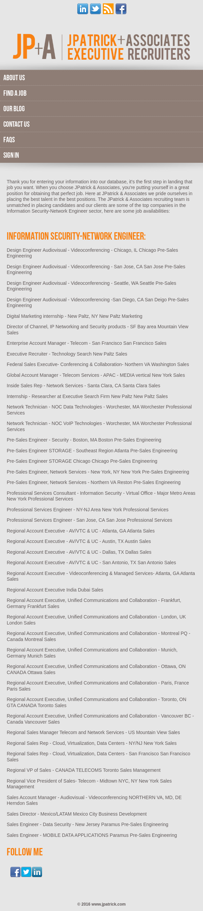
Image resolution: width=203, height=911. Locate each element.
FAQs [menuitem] (9, 139)
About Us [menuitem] (14, 77)
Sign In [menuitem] (11, 155)
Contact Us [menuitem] (16, 124)
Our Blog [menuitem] (14, 108)
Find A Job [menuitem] (15, 93)
